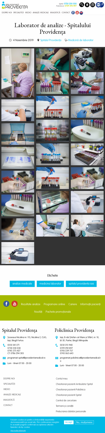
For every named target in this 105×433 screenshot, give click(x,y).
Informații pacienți (90, 304)
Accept (68, 422)
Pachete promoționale (58, 312)
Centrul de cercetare (66, 400)
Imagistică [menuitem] (55, 13)
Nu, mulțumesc (84, 422)
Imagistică (9, 400)
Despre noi (9, 379)
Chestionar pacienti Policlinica (70, 389)
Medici (6, 389)
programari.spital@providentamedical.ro (26, 358)
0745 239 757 (66, 351)
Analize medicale (12, 395)
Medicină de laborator (80, 40)
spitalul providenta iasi (81, 283)
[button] (17, 73)
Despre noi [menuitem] (7, 13)
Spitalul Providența (50, 40)
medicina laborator (50, 283)
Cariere (72, 304)
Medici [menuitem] (28, 13)
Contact (7, 405)
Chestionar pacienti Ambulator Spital (74, 384)
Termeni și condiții (64, 406)
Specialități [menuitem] (18, 13)
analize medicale (22, 283)
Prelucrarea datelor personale (71, 411)
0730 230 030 (14, 348)
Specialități (9, 384)
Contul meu (62, 379)
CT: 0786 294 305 (16, 353)
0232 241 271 (13, 345)
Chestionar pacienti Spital (68, 395)
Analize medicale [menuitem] (41, 13)
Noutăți (38, 312)
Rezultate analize (30, 304)
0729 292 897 (66, 348)
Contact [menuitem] (66, 13)
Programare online (54, 304)
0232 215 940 (66, 345)
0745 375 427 (14, 351)
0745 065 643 (66, 353)
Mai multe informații (18, 431)
